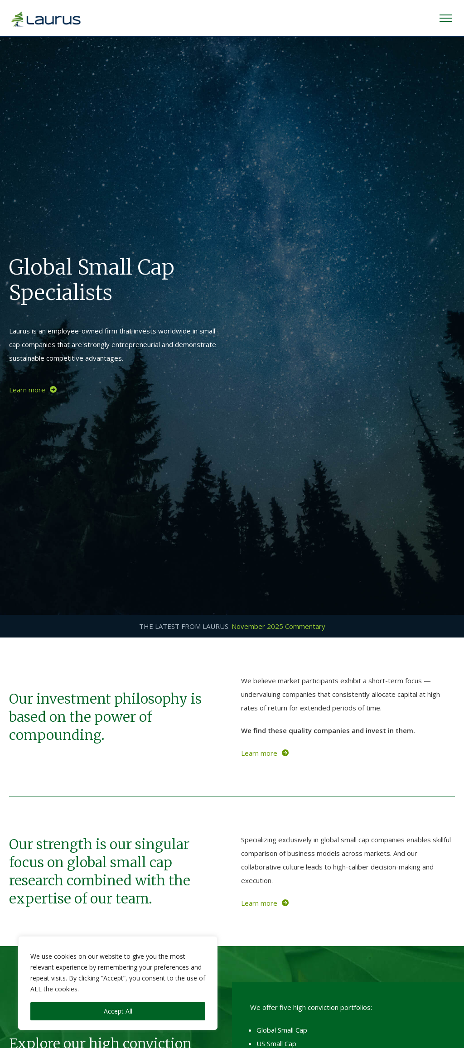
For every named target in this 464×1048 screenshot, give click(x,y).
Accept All (118, 1011)
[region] (118, 983)
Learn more (33, 389)
